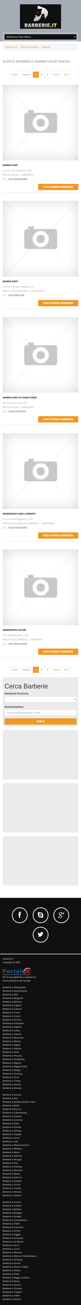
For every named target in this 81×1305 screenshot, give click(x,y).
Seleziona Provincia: (16, 693)
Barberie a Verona (12, 1299)
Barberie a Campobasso (15, 1220)
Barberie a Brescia (12, 1109)
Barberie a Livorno (12, 1034)
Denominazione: (14, 706)
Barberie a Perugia (12, 1159)
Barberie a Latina (11, 1030)
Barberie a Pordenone (14, 1059)
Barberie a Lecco (11, 1245)
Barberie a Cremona (13, 1227)
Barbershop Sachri (14, 629)
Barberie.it (11, 47)
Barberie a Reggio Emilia (15, 1066)
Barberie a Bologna (12, 1212)
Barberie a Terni (11, 1077)
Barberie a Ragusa (12, 1062)
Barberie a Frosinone (13, 1023)
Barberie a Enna (11, 1123)
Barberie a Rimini (11, 1173)
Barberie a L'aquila (12, 1134)
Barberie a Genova (12, 1130)
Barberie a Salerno (12, 1177)
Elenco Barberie (30, 47)
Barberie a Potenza (12, 1166)
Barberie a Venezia (12, 1191)
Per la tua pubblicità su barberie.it (19, 977)
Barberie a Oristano (12, 1259)
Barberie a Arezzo (12, 1202)
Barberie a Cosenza (12, 1119)
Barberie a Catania (12, 1116)
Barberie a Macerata (13, 1037)
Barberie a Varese (12, 1084)
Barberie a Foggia (11, 1234)
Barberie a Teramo (12, 1288)
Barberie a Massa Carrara (16, 1145)
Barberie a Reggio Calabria (16, 1277)
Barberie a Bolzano (12, 1001)
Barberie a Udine (11, 1295)
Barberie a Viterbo (12, 1195)
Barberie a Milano (12, 1041)
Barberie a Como (11, 1012)
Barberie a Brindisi (12, 1216)
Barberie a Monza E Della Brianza (19, 1256)
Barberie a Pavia (11, 1052)
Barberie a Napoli (11, 1044)
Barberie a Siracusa (12, 1073)
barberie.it (8, 958)
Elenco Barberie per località (16, 980)
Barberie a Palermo (12, 1155)
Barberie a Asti (10, 1098)
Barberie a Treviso (12, 1188)
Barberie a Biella (11, 1105)
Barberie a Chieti (11, 1223)
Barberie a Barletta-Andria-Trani (19, 1101)
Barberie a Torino (11, 1184)
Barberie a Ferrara (12, 1019)
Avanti (56, 74)
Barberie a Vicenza (12, 1088)
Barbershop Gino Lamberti (19, 513)
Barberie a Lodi (10, 1141)
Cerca (40, 721)
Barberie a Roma (11, 1281)
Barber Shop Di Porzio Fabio (20, 397)
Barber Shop (10, 165)
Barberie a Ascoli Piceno (15, 990)
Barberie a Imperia (12, 1026)
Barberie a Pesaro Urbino (15, 1266)
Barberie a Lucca (11, 1248)
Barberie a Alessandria (14, 987)
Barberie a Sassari (12, 1284)
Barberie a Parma (11, 1263)
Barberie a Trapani (12, 1291)
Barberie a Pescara (12, 1055)
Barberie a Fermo (11, 1230)
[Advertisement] (31, 754)
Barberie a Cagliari (12, 1005)
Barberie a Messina (12, 1252)
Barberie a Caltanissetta (15, 1112)
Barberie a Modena (12, 1148)
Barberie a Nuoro (11, 1152)
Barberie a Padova (12, 1048)
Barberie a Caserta (12, 1008)
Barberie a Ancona (12, 1094)
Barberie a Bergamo (13, 998)
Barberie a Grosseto (13, 1238)
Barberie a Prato (11, 1274)
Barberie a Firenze (12, 1127)
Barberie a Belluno (12, 1209)
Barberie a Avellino (12, 1205)
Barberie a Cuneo (11, 1016)
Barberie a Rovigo (11, 1070)
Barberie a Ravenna (12, 1170)
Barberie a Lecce (11, 1137)
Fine (66, 74)
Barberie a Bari (10, 994)
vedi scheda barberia (58, 186)
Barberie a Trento (11, 1080)
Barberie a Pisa (10, 1163)
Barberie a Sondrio (12, 1181)
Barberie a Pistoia (11, 1270)
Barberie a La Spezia (13, 1241)
